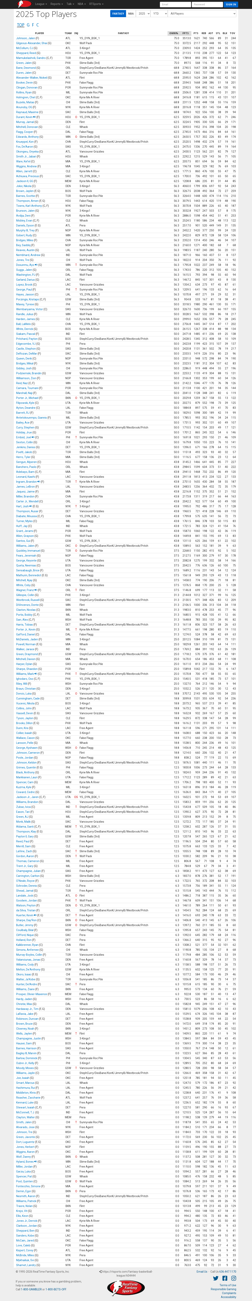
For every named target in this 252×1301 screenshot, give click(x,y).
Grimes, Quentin (26, 767)
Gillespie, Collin (25, 595)
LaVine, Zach (24, 851)
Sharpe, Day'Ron (26, 920)
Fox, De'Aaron (24, 146)
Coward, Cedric (25, 792)
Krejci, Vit (21, 1211)
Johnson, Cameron (28, 752)
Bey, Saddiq (23, 245)
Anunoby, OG (24, 107)
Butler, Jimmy (24, 925)
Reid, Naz (22, 383)
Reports (57, 4)
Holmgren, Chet (25, 97)
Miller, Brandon (25, 496)
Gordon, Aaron (25, 856)
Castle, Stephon (26, 348)
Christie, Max (24, 1004)
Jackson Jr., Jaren (27, 797)
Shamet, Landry (26, 1265)
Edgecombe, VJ (26, 343)
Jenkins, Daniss (25, 447)
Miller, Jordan (24, 1166)
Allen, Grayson (25, 535)
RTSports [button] (96, 4)
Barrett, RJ (23, 412)
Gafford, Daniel (25, 634)
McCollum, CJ (24, 48)
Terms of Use (228, 1285)
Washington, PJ (25, 274)
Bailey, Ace (23, 422)
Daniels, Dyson (25, 225)
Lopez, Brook (24, 284)
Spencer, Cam (24, 782)
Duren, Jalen (24, 72)
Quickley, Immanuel (28, 550)
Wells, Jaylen (24, 1033)
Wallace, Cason (25, 737)
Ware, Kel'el (23, 161)
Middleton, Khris (26, 1092)
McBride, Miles (25, 1255)
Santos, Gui (23, 540)
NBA (82, 4)
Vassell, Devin (24, 713)
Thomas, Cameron (27, 861)
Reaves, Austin (25, 250)
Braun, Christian (26, 688)
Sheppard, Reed (26, 53)
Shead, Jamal (24, 890)
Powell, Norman (26, 644)
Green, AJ (22, 816)
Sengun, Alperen (26, 462)
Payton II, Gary (25, 836)
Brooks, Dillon (24, 723)
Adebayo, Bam (25, 471)
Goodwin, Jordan (26, 900)
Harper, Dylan (24, 664)
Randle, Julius (24, 314)
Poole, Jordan (24, 757)
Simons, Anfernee (27, 949)
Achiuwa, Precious (27, 176)
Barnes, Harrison (26, 1048)
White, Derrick (24, 329)
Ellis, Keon (22, 1215)
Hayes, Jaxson (25, 294)
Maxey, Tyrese (25, 304)
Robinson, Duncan (27, 1018)
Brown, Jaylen (25, 191)
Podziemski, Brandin (29, 373)
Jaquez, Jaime (25, 491)
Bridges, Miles (24, 240)
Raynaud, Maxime (27, 112)
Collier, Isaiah (24, 733)
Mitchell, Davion (25, 659)
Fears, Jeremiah (26, 555)
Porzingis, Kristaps (27, 299)
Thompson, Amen (27, 200)
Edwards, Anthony (27, 136)
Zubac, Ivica (23, 806)
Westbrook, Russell (28, 600)
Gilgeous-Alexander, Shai (31, 43)
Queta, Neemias (26, 565)
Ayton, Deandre (25, 407)
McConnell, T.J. (25, 1112)
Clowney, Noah (25, 1028)
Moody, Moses (25, 1068)
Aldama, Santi (25, 826)
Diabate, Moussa (26, 516)
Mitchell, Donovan (27, 127)
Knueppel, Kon (25, 141)
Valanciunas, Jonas (28, 959)
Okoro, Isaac (23, 974)
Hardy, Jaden (24, 999)
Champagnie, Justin (28, 1038)
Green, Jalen (24, 62)
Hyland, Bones (26, 1161)
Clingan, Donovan (27, 87)
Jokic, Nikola (23, 186)
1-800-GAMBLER (31, 1289)
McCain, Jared (25, 1240)
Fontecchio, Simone (28, 1186)
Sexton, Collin (24, 442)
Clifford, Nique (25, 935)
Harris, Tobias (24, 624)
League (41, 4)
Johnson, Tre (24, 1132)
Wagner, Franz (26, 590)
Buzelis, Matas (25, 102)
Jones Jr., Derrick (26, 1220)
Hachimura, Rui (25, 1087)
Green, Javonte (25, 1137)
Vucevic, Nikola (25, 703)
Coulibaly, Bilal (24, 930)
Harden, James (25, 319)
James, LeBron (25, 486)
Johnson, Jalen (25, 38)
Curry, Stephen (25, 427)
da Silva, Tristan (26, 910)
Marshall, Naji (24, 393)
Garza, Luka (23, 1171)
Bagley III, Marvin (26, 1053)
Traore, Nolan (24, 1206)
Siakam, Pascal (25, 333)
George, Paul (24, 289)
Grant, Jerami (24, 531)
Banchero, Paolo (26, 466)
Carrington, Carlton (28, 875)
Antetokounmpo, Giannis (31, 417)
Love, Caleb (23, 1245)
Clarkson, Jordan (26, 1225)
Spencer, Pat (24, 1176)
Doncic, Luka (24, 693)
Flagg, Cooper (24, 131)
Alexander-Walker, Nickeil (31, 77)
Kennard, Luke (25, 1102)
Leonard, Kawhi (25, 476)
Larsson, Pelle (24, 742)
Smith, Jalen (24, 1122)
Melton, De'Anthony (28, 969)
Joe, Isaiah (22, 1077)
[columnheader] (39, 33)
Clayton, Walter (25, 1117)
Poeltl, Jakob (24, 452)
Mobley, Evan (24, 220)
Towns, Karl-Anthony (29, 205)
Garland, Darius (25, 279)
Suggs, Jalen (24, 269)
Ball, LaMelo (23, 324)
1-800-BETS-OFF (55, 1289)
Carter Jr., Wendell (27, 501)
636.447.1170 (227, 1271)
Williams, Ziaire (25, 989)
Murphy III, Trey (25, 230)
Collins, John (24, 708)
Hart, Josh (24, 506)
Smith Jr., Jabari (26, 156)
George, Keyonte (26, 560)
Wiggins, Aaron (25, 1151)
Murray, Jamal (25, 122)
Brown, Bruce (24, 1023)
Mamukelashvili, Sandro (31, 58)
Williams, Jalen (25, 545)
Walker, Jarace (25, 649)
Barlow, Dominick (26, 1058)
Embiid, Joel (25, 437)
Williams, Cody (25, 964)
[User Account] (175, 4)
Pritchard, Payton (27, 338)
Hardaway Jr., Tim (27, 1008)
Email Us (202, 1271)
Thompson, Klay (26, 831)
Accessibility (228, 1297)
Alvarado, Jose (25, 1127)
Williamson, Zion (26, 378)
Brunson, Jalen (25, 210)
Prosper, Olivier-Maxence (31, 994)
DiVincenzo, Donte (27, 604)
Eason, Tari (23, 811)
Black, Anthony (25, 772)
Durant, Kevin (26, 117)
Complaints (229, 1293)
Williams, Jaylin (25, 1073)
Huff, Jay (22, 526)
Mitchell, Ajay (24, 580)
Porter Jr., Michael (27, 398)
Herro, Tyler (23, 457)
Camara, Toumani (27, 388)
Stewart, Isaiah (25, 1107)
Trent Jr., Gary (24, 866)
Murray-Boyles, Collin (29, 954)
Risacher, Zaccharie (28, 1097)
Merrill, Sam (23, 846)
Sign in (231, 4)
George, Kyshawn (27, 747)
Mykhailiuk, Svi (25, 1260)
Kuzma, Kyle (23, 787)
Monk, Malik (23, 821)
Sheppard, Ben (25, 1230)
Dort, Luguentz (25, 1142)
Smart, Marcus (25, 1082)
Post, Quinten (24, 1181)
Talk (70, 4)
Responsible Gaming (223, 1289)
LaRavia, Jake (24, 1013)
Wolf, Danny (23, 1156)
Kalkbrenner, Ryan (27, 944)
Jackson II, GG (24, 181)
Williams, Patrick (26, 1201)
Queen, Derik (24, 358)
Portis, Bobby (24, 614)
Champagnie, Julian (28, 871)
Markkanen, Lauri (26, 777)
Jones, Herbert (25, 1146)
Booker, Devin (24, 82)
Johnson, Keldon (26, 762)
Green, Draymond (27, 654)
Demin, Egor (23, 1191)
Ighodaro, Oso (24, 678)
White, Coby (23, 585)
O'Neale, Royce (25, 880)
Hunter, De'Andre (26, 984)
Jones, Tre (22, 260)
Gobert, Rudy (24, 235)
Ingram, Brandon (28, 481)
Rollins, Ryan (24, 92)
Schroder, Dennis (26, 885)
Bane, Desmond (26, 67)
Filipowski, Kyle (25, 402)
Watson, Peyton (26, 905)
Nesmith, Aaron (25, 1196)
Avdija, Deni (23, 215)
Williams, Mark (26, 673)
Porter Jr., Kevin (25, 629)
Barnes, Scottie (25, 195)
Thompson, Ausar (27, 511)
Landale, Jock (24, 895)
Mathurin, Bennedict (28, 575)
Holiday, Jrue (24, 432)
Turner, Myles (24, 521)
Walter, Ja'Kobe (25, 979)
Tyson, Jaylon (24, 718)
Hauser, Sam (24, 1043)
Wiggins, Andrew (26, 166)
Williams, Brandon (27, 802)
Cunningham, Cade (28, 698)
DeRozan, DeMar (26, 353)
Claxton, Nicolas (26, 609)
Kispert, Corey (24, 1250)
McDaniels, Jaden (27, 639)
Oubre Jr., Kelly (25, 1063)
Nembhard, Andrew (28, 255)
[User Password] (207, 4)
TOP (20, 24)
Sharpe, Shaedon (27, 669)
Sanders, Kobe (25, 1235)
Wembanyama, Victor (29, 309)
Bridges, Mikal (24, 363)
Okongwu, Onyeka (27, 151)
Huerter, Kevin (26, 915)
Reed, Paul (22, 841)
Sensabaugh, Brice (27, 570)
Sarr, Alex (22, 619)
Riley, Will (21, 683)
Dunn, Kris (22, 728)
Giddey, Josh (24, 368)
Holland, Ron (24, 940)
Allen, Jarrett (24, 171)
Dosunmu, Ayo (27, 264)
